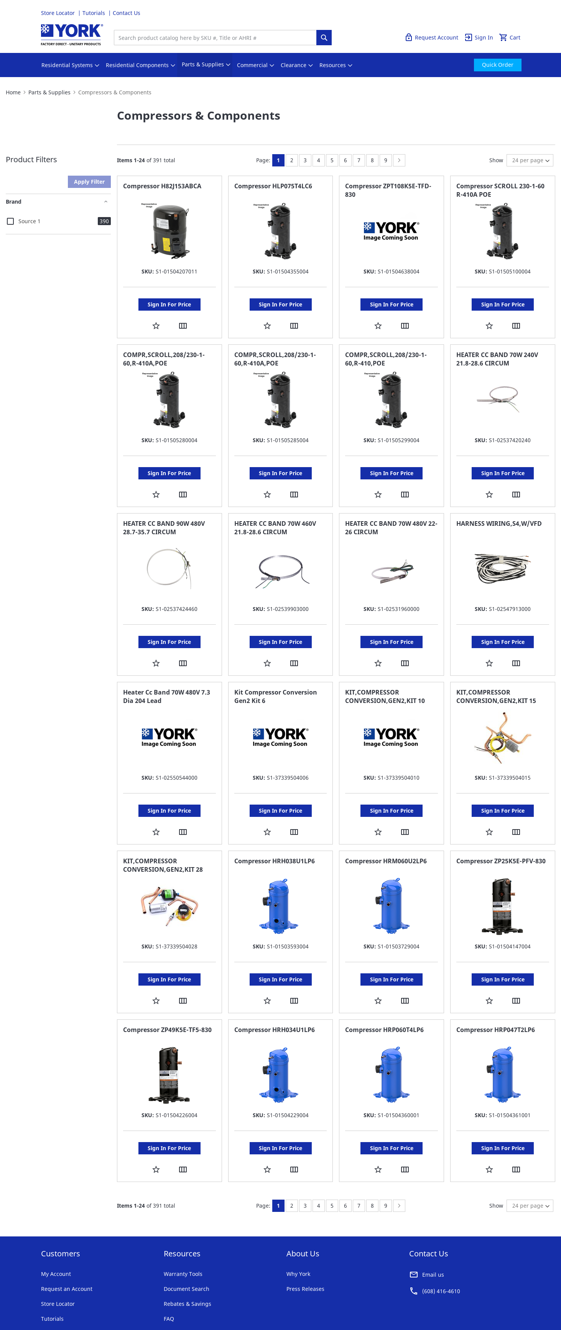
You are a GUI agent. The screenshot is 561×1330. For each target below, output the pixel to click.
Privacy (101, 1299)
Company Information (143, 1299)
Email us (433, 1228)
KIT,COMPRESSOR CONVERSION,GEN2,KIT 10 (385, 673)
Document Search (186, 1242)
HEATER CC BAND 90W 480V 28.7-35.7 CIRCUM (164, 512)
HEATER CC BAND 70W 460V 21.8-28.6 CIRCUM (275, 512)
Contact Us (126, 12)
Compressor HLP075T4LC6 (273, 186)
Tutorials (94, 12)
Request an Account (66, 1242)
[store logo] (72, 34)
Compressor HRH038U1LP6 (274, 830)
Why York (298, 1227)
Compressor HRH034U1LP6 (274, 991)
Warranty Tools (183, 1227)
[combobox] (217, 37)
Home (13, 92)
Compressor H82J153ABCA (162, 186)
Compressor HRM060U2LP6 (386, 830)
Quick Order (504, 12)
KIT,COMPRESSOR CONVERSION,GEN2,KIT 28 (163, 834)
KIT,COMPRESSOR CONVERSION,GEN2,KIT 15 (496, 673)
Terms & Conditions (62, 1299)
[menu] (280, 65)
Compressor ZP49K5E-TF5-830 (167, 991)
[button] (156, 317)
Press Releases (305, 1242)
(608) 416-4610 (441, 1245)
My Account (56, 1227)
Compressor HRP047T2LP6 (495, 991)
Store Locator (58, 12)
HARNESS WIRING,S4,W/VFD (499, 508)
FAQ (169, 1272)
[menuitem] (67, 65)
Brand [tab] (13, 201)
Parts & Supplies (49, 92)
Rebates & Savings (187, 1257)
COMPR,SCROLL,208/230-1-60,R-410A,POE (164, 351)
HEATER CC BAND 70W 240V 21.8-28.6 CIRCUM (497, 351)
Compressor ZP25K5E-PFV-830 (501, 830)
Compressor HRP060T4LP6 (384, 991)
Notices (186, 1299)
